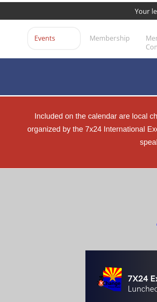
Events (44, 38)
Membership (110, 38)
